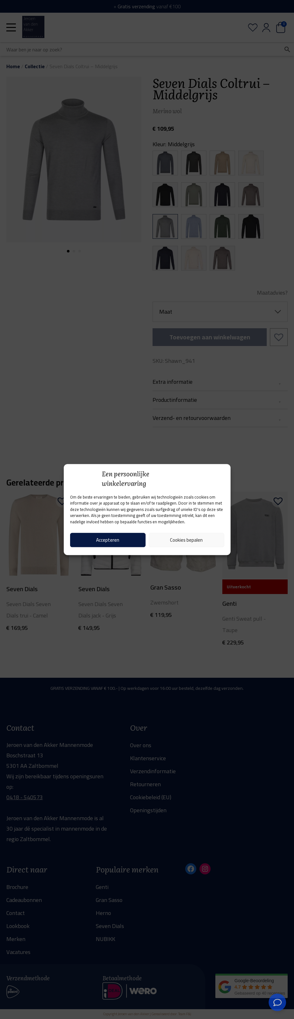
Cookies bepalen (186, 540)
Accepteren (107, 540)
